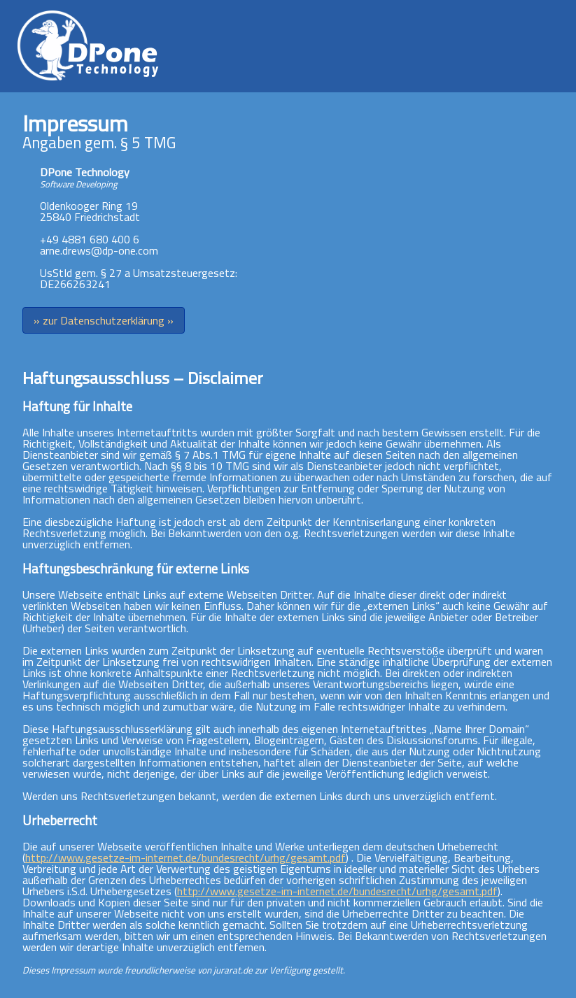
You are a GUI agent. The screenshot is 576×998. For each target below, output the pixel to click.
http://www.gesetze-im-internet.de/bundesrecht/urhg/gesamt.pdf (185, 857)
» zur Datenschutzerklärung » (104, 320)
